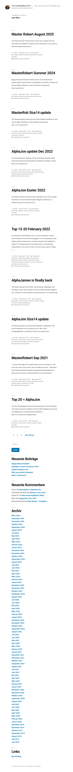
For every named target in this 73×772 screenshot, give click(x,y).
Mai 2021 (15, 675)
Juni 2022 (15, 637)
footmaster (16, 96)
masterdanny (39, 262)
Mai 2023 (15, 606)
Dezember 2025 (18, 518)
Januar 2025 (17, 547)
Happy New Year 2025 (27, 498)
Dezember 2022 (18, 620)
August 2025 (17, 530)
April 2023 (16, 608)
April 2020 (16, 713)
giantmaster (41, 172)
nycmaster (14, 264)
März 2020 (16, 716)
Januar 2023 (17, 617)
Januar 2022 (17, 652)
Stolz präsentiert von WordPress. (33, 766)
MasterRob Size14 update (31, 113)
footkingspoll (22, 381)
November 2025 (18, 521)
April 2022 (16, 643)
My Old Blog (16, 756)
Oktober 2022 (17, 626)
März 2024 (16, 576)
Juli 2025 (15, 533)
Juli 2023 (15, 600)
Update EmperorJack (20, 469)
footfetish (24, 133)
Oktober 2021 (17, 661)
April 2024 (16, 574)
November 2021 (18, 658)
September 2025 (18, 527)
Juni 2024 (15, 568)
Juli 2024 (15, 565)
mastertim (39, 54)
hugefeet (21, 96)
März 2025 (16, 542)
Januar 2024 (17, 582)
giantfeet (21, 54)
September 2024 (18, 559)
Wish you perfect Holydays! (22, 472)
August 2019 (17, 736)
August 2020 (17, 701)
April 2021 (16, 678)
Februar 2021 (17, 684)
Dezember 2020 (18, 690)
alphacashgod (21, 258)
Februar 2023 (17, 614)
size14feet (14, 56)
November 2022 (18, 623)
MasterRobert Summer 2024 (33, 73)
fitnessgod (34, 339)
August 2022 (17, 632)
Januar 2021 (17, 687)
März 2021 (16, 681)
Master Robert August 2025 (33, 34)
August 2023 (17, 597)
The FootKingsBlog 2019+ (21, 6)
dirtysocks (20, 260)
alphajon (15, 172)
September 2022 (18, 629)
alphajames (16, 301)
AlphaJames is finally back (32, 280)
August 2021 (17, 667)
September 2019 (18, 733)
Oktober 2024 (17, 556)
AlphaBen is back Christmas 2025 (25, 467)
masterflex (30, 210)
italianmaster (15, 262)
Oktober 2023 (17, 591)
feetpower (29, 172)
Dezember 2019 (18, 725)
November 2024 (18, 553)
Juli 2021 (15, 669)
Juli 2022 (15, 635)
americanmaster (17, 133)
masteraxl (32, 262)
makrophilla (27, 54)
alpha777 (15, 258)
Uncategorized (35, 52)
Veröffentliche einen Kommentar (21, 58)
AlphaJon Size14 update (30, 319)
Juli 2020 (15, 704)
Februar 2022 (17, 649)
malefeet (26, 96)
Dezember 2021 (18, 655)
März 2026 (16, 516)
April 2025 (16, 539)
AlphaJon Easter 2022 (28, 190)
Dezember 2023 (18, 585)
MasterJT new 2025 (37, 492)
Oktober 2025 (17, 524)
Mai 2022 (15, 640)
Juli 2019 (15, 739)
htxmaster (40, 381)
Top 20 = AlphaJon (26, 399)
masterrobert (33, 54)
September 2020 (18, 698)
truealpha (19, 303)
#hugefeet (15, 54)
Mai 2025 (15, 536)
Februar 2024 (17, 579)
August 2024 (17, 562)
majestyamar (22, 262)
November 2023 (18, 588)
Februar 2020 (17, 719)
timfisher (15, 52)
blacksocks (14, 260)
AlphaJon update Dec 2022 (32, 151)
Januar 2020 (17, 722)
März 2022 (16, 646)
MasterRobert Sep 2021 (30, 358)
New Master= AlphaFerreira (30, 490)
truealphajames (26, 303)
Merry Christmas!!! (19, 475)
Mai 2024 (15, 571)
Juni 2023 (15, 603)
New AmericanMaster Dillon (33, 495)
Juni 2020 (15, 707)
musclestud (24, 174)
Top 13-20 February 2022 (31, 229)
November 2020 (18, 693)
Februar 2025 (17, 545)
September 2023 (18, 594)
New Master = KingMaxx (37, 501)
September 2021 (18, 664)
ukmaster (25, 264)
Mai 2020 (15, 710)
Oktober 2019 (17, 730)
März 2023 (16, 611)
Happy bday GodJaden (20, 464)
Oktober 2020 (17, 696)
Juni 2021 (15, 672)
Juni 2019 (15, 742)
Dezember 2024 (18, 550)
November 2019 (18, 727)
